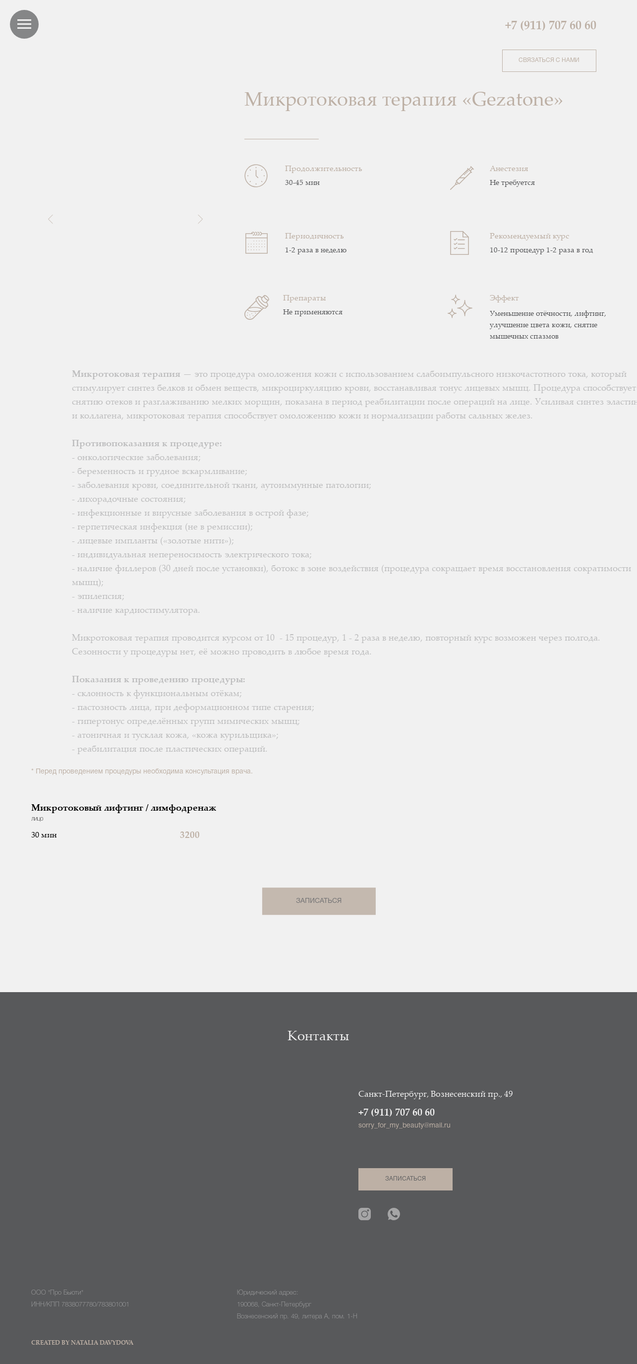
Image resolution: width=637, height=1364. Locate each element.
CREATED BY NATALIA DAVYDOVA (82, 1343)
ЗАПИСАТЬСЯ (318, 901)
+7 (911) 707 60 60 (550, 26)
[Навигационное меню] (24, 24)
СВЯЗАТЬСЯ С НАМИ (549, 60)
